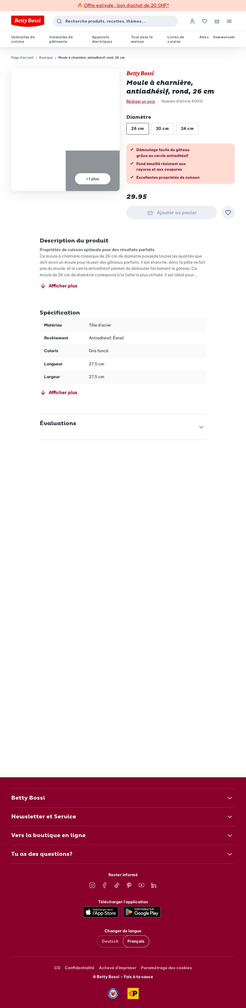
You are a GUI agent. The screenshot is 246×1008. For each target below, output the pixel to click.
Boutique (46, 57)
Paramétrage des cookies (166, 968)
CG (57, 968)
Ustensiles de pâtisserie (61, 39)
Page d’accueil (22, 57)
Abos (204, 37)
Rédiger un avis (140, 101)
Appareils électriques (102, 39)
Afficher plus (58, 285)
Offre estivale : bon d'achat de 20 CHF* (126, 5)
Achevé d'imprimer (117, 968)
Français (136, 941)
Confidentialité (79, 968)
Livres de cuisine (175, 39)
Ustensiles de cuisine (23, 39)
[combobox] (115, 21)
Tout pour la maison (142, 39)
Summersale (224, 37)
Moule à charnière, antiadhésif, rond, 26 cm (91, 57)
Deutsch (110, 941)
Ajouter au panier (172, 212)
